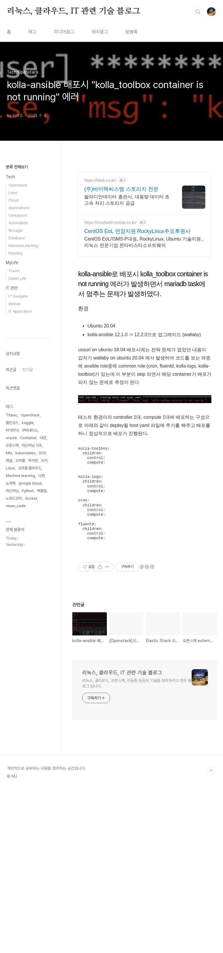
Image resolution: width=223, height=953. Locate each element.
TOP (211, 933)
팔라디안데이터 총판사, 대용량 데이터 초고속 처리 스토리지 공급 (127, 200)
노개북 (10, 657)
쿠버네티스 (30, 605)
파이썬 (33, 635)
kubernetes (25, 627)
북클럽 (41, 665)
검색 (198, 11)
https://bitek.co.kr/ (100, 180)
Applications (19, 208)
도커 (44, 635)
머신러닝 (12, 665)
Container (28, 612)
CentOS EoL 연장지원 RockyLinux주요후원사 (137, 231)
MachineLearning (23, 245)
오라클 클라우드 (29, 642)
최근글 (11, 544)
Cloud (13, 200)
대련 (43, 612)
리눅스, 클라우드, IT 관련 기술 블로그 (73, 11)
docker (31, 673)
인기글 (27, 544)
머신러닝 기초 (32, 620)
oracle (11, 612)
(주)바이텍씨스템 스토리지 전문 (121, 189)
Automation (18, 223)
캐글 (9, 635)
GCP (42, 627)
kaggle (28, 597)
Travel (13, 271)
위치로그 (100, 32)
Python (28, 665)
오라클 (20, 635)
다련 (41, 650)
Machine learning (20, 650)
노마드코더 (14, 673)
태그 (32, 32)
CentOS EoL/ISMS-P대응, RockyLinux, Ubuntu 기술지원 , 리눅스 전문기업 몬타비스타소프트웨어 (144, 242)
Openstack (17, 185)
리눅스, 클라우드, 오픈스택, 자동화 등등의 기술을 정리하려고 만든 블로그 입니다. (136, 846)
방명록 (131, 32)
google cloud (30, 657)
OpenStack (30, 589)
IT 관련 (11, 288)
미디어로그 (64, 32)
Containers (17, 215)
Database (16, 238)
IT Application (20, 311)
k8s (9, 627)
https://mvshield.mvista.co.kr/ (110, 222)
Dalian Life (17, 278)
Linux (12, 192)
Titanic (11, 589)
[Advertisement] (144, 303)
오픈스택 (12, 620)
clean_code (16, 680)
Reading (15, 253)
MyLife (12, 262)
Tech (10, 176)
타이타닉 (12, 605)
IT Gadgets (18, 296)
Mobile (14, 304)
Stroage (15, 230)
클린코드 (12, 597)
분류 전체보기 (17, 167)
